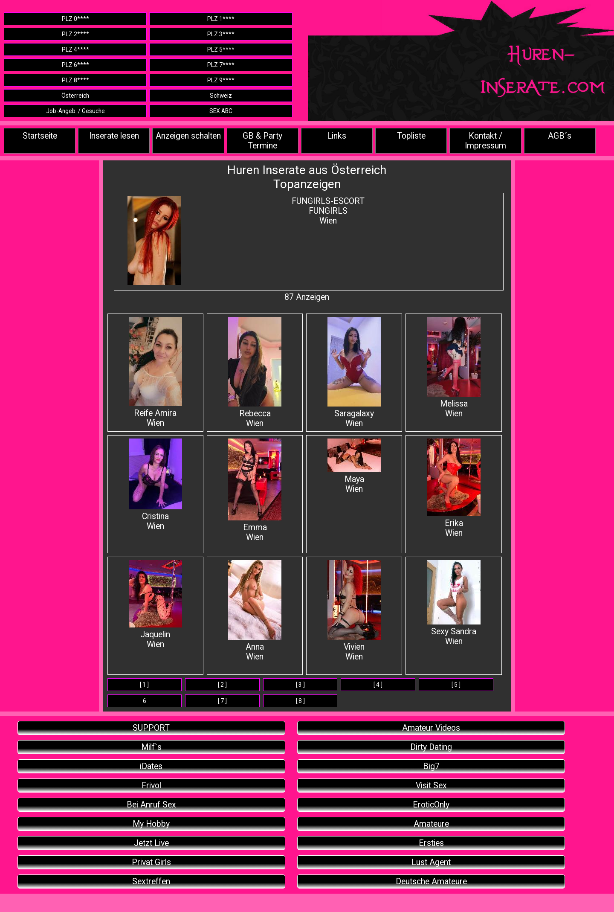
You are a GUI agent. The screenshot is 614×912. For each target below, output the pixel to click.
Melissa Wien (454, 367)
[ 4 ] (378, 684)
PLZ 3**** (221, 34)
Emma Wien (254, 490)
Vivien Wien (354, 611)
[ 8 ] (300, 700)
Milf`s (151, 747)
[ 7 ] (222, 700)
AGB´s (559, 136)
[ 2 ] (222, 684)
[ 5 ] (456, 684)
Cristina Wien (155, 485)
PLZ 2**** (75, 34)
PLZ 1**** (221, 18)
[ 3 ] (300, 684)
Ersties (431, 843)
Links (336, 136)
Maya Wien (354, 466)
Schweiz (221, 95)
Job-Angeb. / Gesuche (75, 110)
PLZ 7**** (221, 64)
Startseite (40, 136)
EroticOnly (431, 805)
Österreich (75, 95)
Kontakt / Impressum (485, 141)
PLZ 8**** (75, 80)
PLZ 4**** (75, 49)
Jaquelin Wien (155, 604)
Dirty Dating (431, 747)
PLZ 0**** (75, 18)
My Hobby (151, 824)
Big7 (431, 766)
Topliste (411, 136)
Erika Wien (454, 488)
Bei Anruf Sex (151, 805)
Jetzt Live (151, 843)
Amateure (431, 824)
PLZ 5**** (221, 49)
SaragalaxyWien (354, 372)
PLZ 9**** (221, 80)
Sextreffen (151, 881)
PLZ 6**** (75, 64)
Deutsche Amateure (431, 881)
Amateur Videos (431, 728)
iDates (151, 766)
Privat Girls (151, 862)
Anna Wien (254, 611)
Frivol (151, 785)
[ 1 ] (144, 684)
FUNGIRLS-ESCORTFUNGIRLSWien (328, 211)
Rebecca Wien (254, 372)
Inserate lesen (114, 136)
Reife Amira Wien (155, 372)
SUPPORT (151, 728)
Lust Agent (431, 862)
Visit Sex (431, 785)
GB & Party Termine (262, 141)
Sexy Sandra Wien (454, 603)
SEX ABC (220, 110)
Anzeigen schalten (188, 136)
